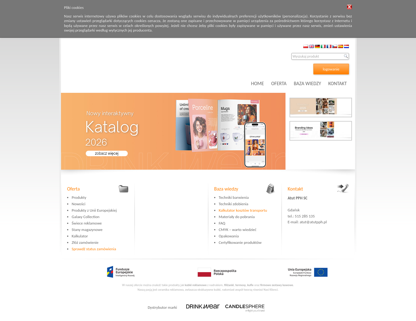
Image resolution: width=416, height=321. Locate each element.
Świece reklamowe (87, 223)
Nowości (78, 204)
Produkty (79, 197)
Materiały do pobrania (237, 216)
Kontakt (295, 189)
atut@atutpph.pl (313, 222)
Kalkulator (80, 236)
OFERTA (278, 83)
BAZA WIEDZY (307, 83)
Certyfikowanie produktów (240, 242)
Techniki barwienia (234, 197)
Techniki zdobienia (233, 204)
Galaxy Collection (86, 216)
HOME (257, 83)
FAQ (222, 223)
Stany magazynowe (87, 229)
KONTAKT (337, 83)
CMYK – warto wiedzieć (237, 229)
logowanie (331, 69)
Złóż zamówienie (85, 242)
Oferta (73, 189)
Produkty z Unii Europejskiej (94, 210)
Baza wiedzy (226, 189)
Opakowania (229, 236)
